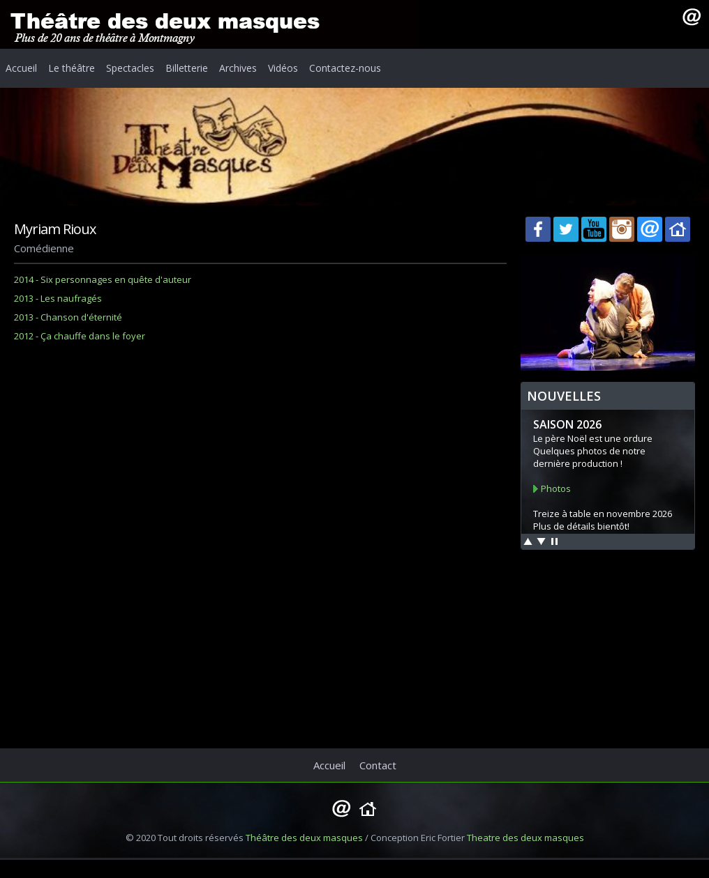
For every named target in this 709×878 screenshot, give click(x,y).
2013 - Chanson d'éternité (68, 317)
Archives (238, 68)
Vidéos (283, 68)
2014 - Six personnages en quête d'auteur (102, 279)
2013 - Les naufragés (58, 298)
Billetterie (186, 68)
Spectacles (130, 68)
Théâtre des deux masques (304, 837)
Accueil (21, 68)
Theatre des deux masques (525, 837)
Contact (377, 765)
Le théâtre (71, 68)
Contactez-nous (345, 68)
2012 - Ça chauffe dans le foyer (79, 336)
